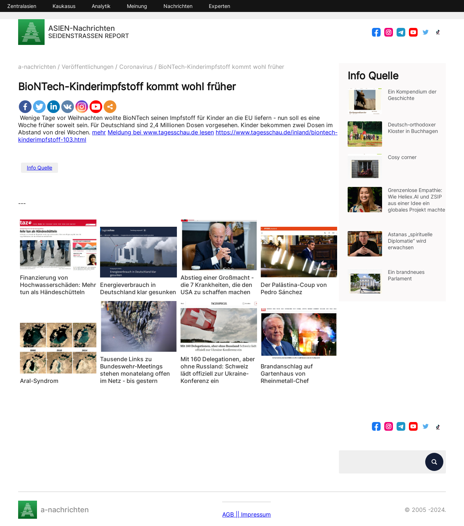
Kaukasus (64, 6)
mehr (99, 132)
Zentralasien (21, 6)
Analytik (101, 6)
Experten (219, 6)
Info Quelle (39, 167)
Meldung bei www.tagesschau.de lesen (161, 132)
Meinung (137, 6)
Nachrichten (177, 6)
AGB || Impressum (246, 514)
